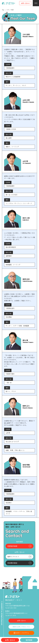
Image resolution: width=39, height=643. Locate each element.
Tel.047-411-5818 (10, 615)
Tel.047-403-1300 (10, 608)
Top (3, 10)
